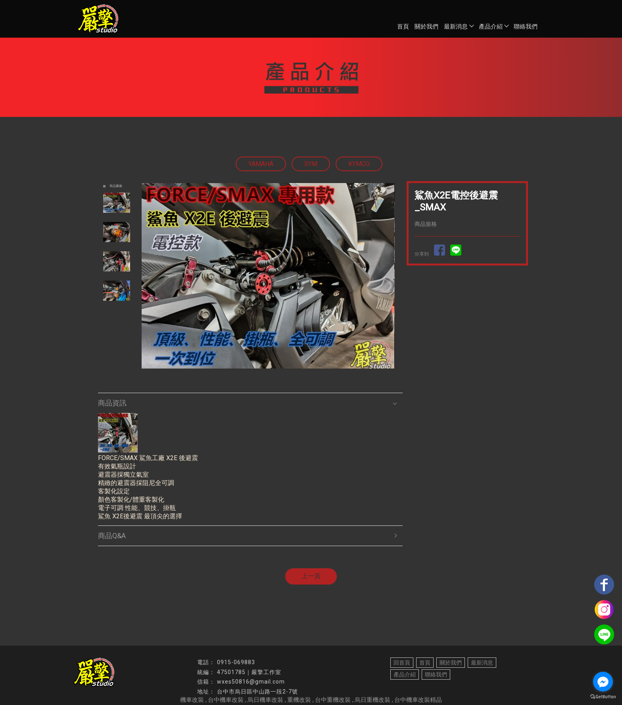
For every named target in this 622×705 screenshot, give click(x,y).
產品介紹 (493, 26)
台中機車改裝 (226, 699)
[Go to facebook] (603, 682)
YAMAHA (260, 164)
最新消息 (458, 26)
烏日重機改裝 (372, 699)
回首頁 (402, 662)
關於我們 (426, 26)
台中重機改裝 (333, 699)
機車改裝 (192, 699)
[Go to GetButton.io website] (603, 696)
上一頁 (311, 576)
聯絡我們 (526, 26)
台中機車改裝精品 (418, 699)
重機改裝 (299, 699)
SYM (310, 164)
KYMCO (359, 164)
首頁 (403, 26)
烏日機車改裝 (265, 699)
